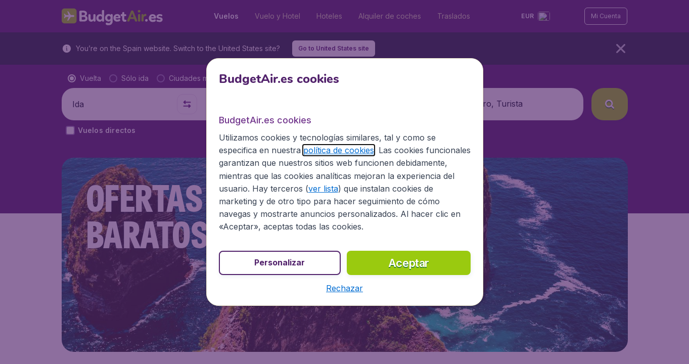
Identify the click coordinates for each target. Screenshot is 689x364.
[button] (344, 288)
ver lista (323, 189)
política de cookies (338, 150)
